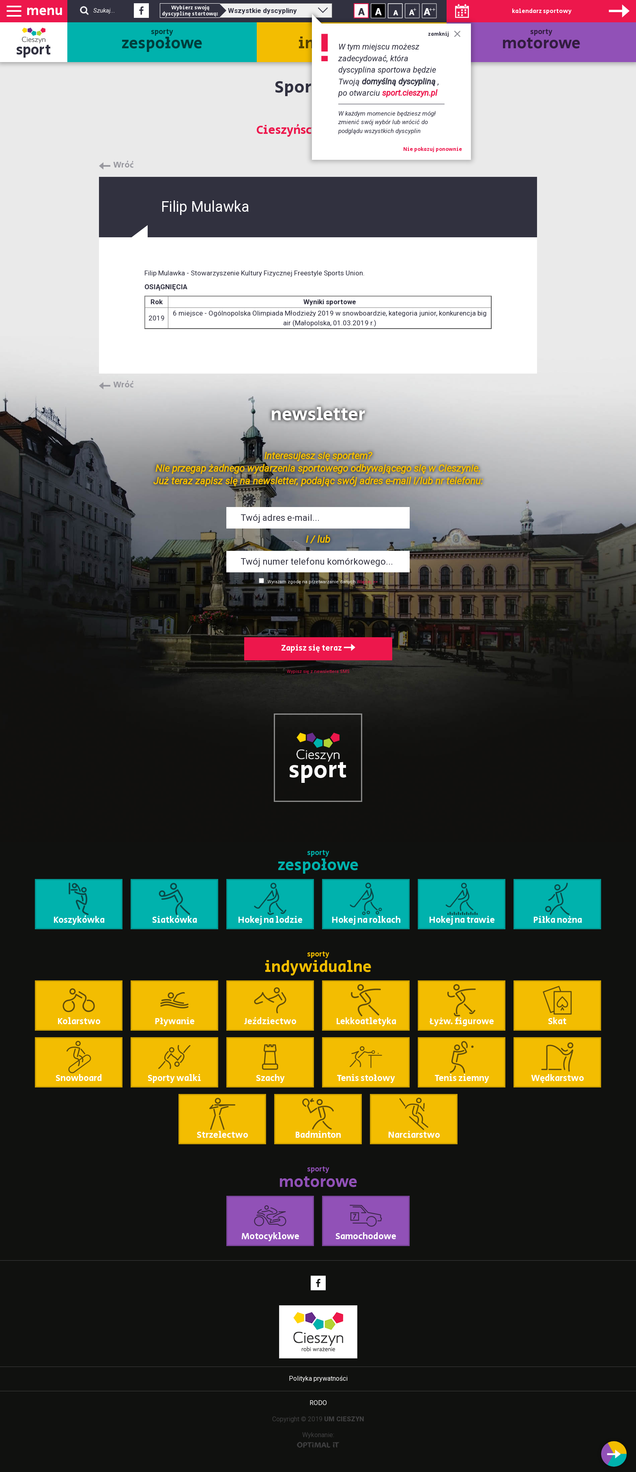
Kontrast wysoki (378, 10)
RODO (318, 1403)
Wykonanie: (318, 1439)
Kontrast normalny (361, 10)
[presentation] (318, 609)
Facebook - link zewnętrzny (141, 13)
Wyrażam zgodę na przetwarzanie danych (311, 582)
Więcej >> (367, 582)
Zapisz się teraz (318, 648)
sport (33, 50)
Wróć (123, 165)
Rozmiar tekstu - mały (395, 10)
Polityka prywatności (318, 1378)
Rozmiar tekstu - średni (412, 10)
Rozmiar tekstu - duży (429, 10)
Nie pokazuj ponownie (432, 149)
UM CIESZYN (344, 1419)
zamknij (444, 34)
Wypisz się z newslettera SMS (318, 671)
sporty (162, 41)
